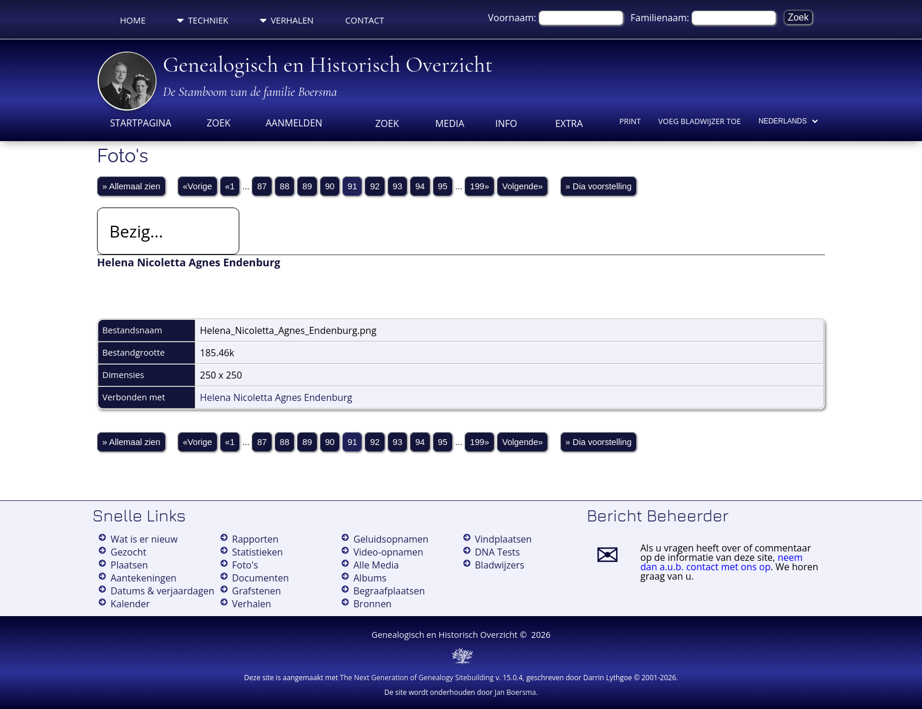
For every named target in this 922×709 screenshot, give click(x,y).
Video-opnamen (388, 552)
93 (397, 186)
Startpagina (140, 122)
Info (506, 123)
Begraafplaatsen (389, 590)
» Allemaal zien (131, 186)
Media (449, 123)
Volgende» (522, 186)
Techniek (202, 20)
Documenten (260, 577)
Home (133, 20)
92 (374, 186)
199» (479, 186)
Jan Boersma (515, 692)
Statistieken (257, 552)
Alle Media (376, 564)
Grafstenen (256, 590)
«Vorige (197, 186)
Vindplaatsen (503, 539)
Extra (569, 123)
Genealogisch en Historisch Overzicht (328, 64)
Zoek (218, 122)
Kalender (130, 603)
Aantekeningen (143, 577)
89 (307, 186)
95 (442, 186)
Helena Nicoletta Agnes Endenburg (276, 397)
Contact (364, 20)
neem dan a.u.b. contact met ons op (721, 562)
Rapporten (255, 539)
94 (420, 186)
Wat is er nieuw (144, 539)
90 (330, 186)
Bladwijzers (500, 564)
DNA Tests (497, 552)
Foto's (245, 564)
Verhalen (286, 20)
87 (261, 186)
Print (629, 121)
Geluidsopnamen (391, 539)
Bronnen (372, 603)
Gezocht (128, 552)
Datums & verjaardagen (162, 590)
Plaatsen (129, 564)
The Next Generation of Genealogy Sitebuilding (417, 678)
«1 (230, 186)
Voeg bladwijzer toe (700, 121)
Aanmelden (294, 122)
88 (284, 186)
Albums (369, 577)
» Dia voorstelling (599, 186)
